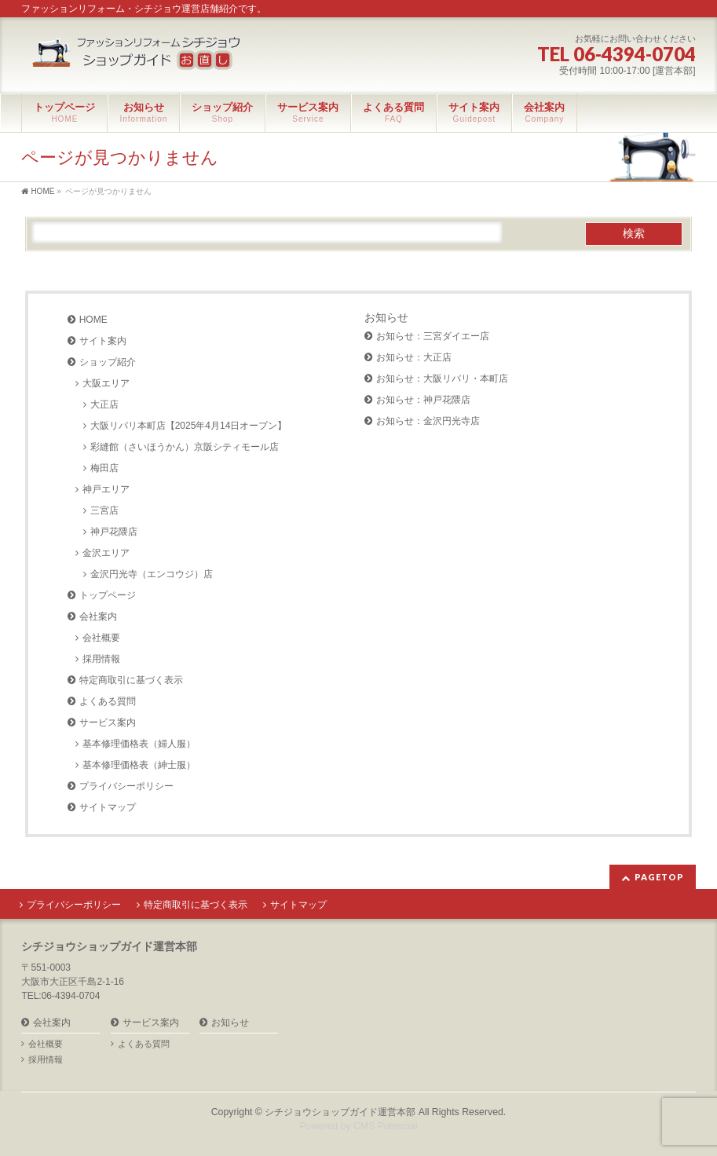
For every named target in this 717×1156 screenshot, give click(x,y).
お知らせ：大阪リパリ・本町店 (442, 378)
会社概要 (101, 637)
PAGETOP (659, 877)
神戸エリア (106, 489)
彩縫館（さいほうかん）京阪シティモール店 (184, 446)
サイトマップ (107, 807)
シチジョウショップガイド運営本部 (340, 1112)
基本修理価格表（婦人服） (139, 743)
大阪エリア (106, 383)
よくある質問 (107, 701)
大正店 (104, 404)
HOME (93, 319)
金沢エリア (106, 552)
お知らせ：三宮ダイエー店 (432, 336)
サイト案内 (102, 340)
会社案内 (98, 616)
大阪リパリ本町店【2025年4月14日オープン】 (188, 425)
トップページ (107, 595)
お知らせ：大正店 (414, 357)
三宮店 (104, 510)
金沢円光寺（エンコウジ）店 (151, 574)
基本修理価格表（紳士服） (139, 764)
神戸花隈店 (113, 531)
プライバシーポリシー (126, 786)
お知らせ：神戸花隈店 (423, 399)
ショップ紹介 (107, 362)
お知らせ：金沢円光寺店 (428, 420)
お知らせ (386, 317)
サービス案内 (107, 722)
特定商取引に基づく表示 (131, 680)
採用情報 (101, 658)
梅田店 (104, 468)
